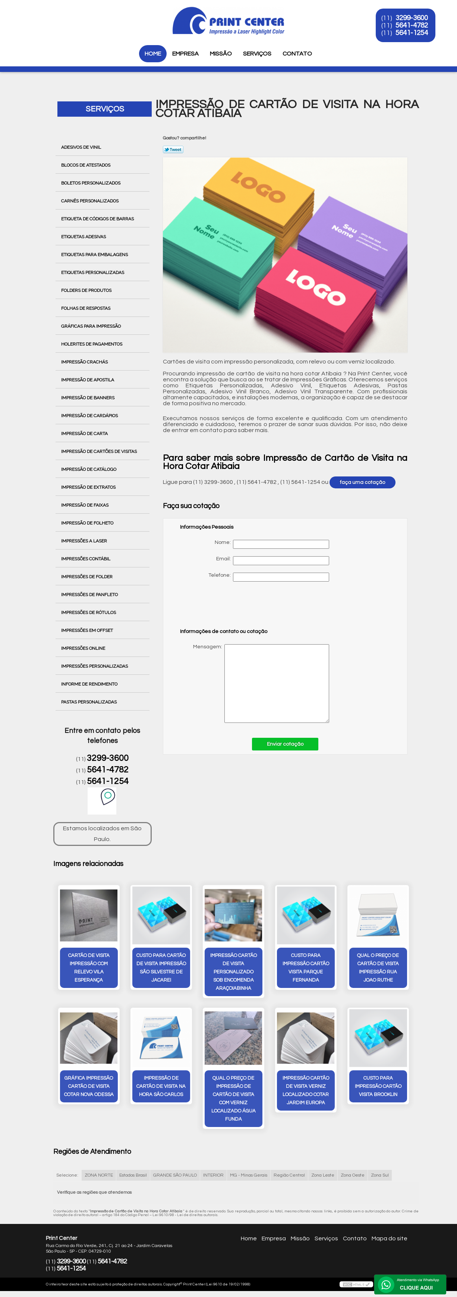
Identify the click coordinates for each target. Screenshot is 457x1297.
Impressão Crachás (85, 362)
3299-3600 (411, 18)
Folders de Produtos (87, 290)
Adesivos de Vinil (81, 147)
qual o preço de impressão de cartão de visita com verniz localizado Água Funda (233, 1099)
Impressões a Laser (84, 541)
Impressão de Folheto (87, 523)
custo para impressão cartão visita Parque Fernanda (306, 968)
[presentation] (227, 608)
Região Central (289, 1175)
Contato (297, 54)
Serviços (257, 54)
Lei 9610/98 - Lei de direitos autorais (185, 1215)
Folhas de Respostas (86, 308)
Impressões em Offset (87, 630)
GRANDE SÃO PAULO (175, 1175)
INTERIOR (213, 1175)
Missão (221, 54)
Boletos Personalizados (91, 183)
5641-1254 (411, 33)
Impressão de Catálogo (89, 469)
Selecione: (67, 1175)
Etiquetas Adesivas (84, 236)
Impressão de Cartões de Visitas (99, 451)
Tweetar (173, 149)
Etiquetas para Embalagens (95, 254)
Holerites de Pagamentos (92, 344)
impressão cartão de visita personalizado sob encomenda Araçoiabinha (233, 972)
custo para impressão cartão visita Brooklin (378, 1086)
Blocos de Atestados (86, 165)
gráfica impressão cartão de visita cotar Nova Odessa (89, 1086)
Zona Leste (322, 1175)
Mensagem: (254, 683)
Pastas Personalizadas (89, 702)
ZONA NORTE (99, 1175)
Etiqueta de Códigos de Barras (98, 218)
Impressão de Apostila (88, 380)
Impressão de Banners (88, 397)
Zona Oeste (353, 1175)
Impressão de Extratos (89, 487)
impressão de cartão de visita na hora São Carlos (161, 1086)
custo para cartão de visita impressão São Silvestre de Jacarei (161, 968)
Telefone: (268, 577)
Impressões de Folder (87, 576)
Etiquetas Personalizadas (93, 272)
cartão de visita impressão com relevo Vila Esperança (89, 968)
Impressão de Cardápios (90, 415)
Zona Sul (380, 1175)
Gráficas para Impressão (91, 326)
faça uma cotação (362, 482)
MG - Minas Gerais (248, 1175)
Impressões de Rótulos (89, 612)
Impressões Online (83, 648)
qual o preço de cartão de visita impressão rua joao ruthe (378, 968)
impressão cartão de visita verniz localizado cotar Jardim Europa (306, 1090)
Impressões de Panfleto (90, 594)
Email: (272, 560)
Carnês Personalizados (90, 201)
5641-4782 (411, 25)
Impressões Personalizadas (95, 666)
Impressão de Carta (85, 433)
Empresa (185, 54)
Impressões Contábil (86, 558)
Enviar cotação (285, 744)
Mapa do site (389, 1238)
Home (153, 54)
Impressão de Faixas (85, 505)
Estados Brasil (133, 1175)
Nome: (272, 544)
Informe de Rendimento (90, 684)
